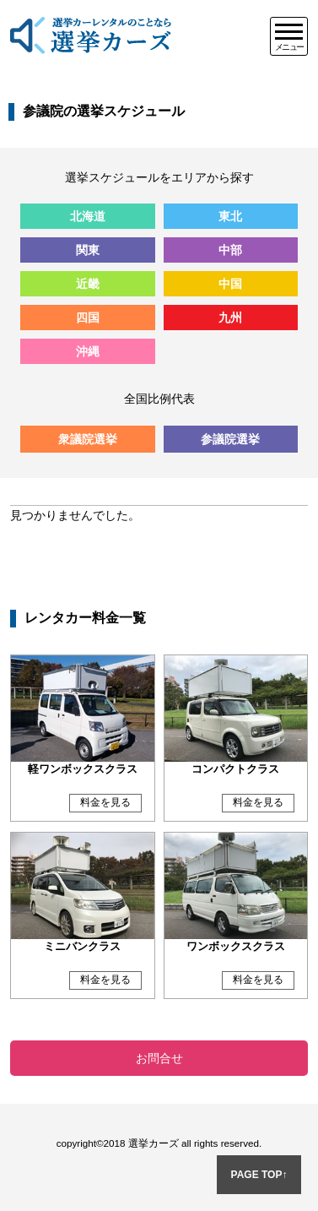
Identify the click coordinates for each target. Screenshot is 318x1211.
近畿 (88, 284)
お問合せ (159, 1058)
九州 (230, 317)
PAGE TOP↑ (259, 1175)
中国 (230, 284)
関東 (88, 250)
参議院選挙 (230, 439)
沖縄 (88, 351)
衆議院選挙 (87, 439)
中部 (230, 250)
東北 (230, 216)
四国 (88, 317)
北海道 (87, 216)
